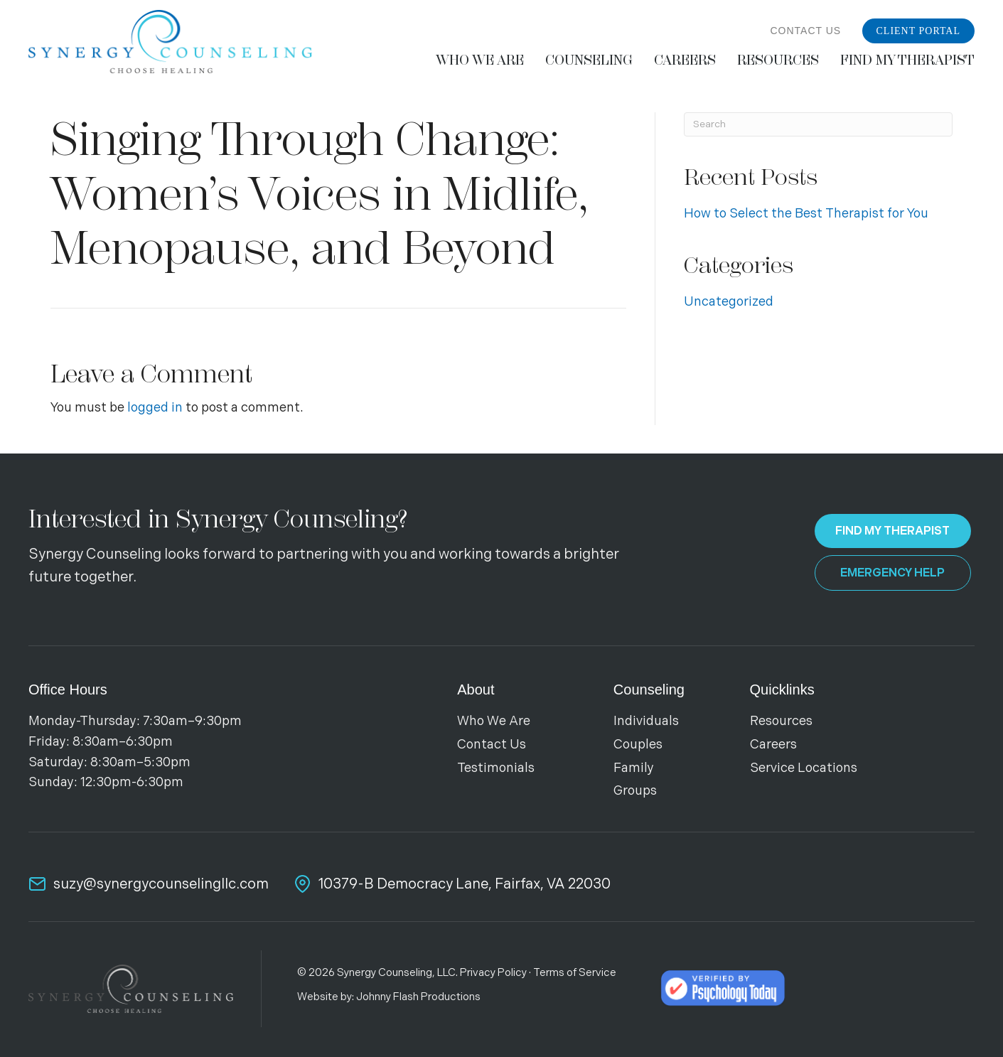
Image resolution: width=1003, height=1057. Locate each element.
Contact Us (805, 30)
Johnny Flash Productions (418, 997)
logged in (155, 407)
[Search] (818, 124)
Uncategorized (728, 301)
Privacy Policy (493, 973)
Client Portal (918, 31)
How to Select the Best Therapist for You (806, 213)
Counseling (649, 689)
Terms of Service (574, 973)
